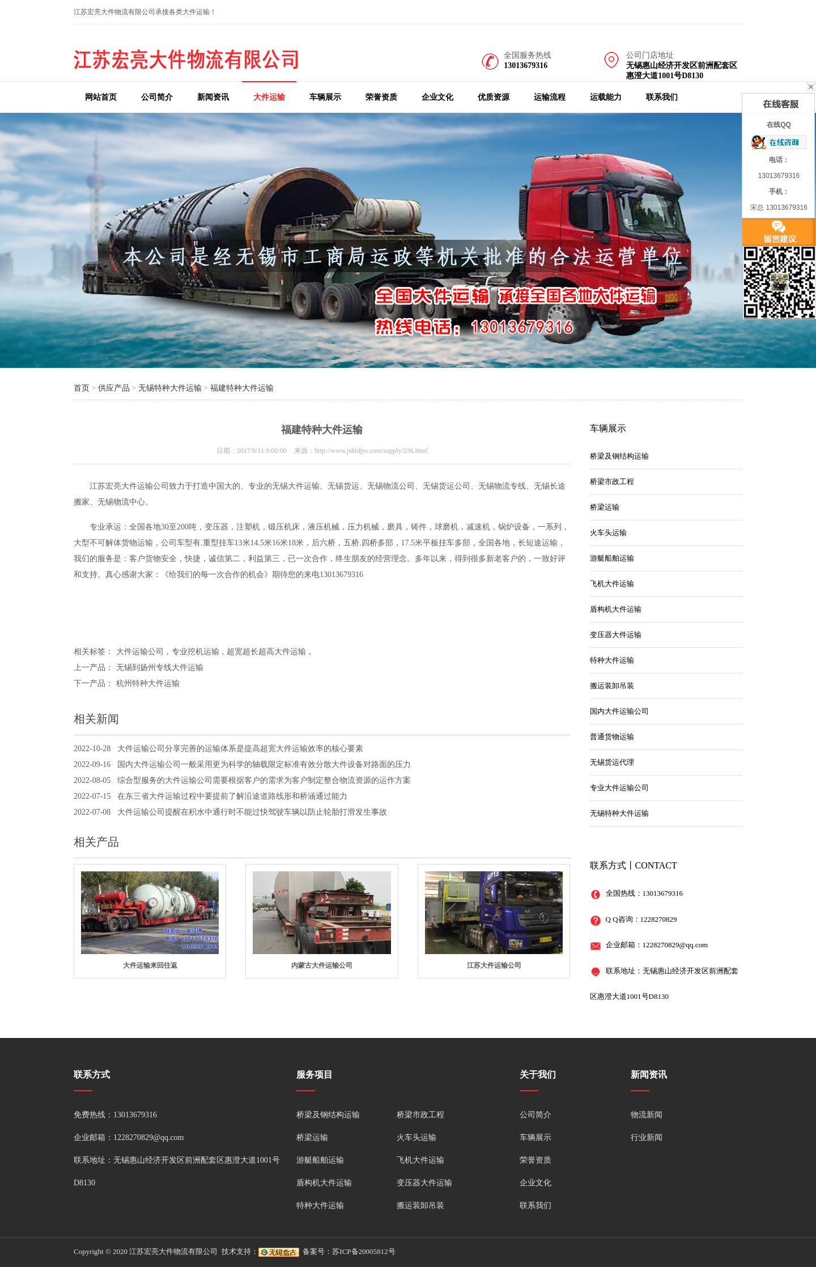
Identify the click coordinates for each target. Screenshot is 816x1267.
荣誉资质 (381, 97)
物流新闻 (646, 1115)
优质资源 (493, 97)
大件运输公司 (145, 486)
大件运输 (269, 97)
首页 (82, 388)
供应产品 (114, 388)
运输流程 (550, 97)
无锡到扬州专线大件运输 (159, 667)
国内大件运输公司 (619, 711)
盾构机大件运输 (615, 609)
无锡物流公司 (391, 486)
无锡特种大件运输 (170, 388)
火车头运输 (608, 532)
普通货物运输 (612, 736)
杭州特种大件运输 (148, 683)
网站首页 (101, 97)
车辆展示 (325, 97)
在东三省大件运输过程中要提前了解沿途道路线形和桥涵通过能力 (232, 796)
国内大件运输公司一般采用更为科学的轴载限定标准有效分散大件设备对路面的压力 (264, 764)
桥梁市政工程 (612, 481)
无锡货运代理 (612, 762)
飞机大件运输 (612, 583)
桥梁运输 (604, 507)
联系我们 (662, 97)
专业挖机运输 (195, 651)
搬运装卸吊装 (612, 685)
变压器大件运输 (615, 634)
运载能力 (606, 97)
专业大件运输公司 (619, 787)
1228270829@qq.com (675, 944)
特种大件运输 (612, 660)
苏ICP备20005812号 (363, 1251)
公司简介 (157, 97)
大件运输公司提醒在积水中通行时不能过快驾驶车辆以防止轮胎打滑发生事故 (252, 812)
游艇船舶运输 (612, 558)
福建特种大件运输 (242, 388)
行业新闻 (646, 1137)
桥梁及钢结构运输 (619, 456)
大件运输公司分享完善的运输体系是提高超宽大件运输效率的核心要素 (240, 748)
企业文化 (437, 97)
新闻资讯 (213, 97)
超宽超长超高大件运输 (266, 651)
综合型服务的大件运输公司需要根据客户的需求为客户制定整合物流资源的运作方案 (264, 780)
